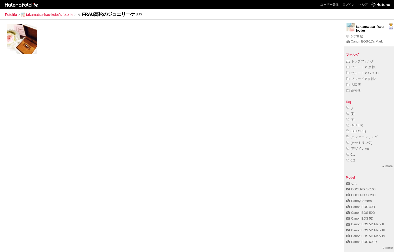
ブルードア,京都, (361, 67)
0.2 (350, 160)
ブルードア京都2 (361, 79)
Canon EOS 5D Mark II (365, 224)
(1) (350, 113)
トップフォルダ (360, 61)
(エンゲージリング (362, 137)
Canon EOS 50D (360, 213)
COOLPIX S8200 (360, 195)
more (387, 166)
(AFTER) (354, 125)
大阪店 (353, 85)
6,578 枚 (355, 36)
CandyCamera (359, 201)
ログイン (348, 4)
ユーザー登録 (329, 4)
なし (352, 183)
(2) (350, 119)
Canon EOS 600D (361, 242)
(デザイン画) (357, 148)
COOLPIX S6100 (360, 189)
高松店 (353, 90)
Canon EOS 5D (359, 218)
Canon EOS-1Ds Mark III (366, 41)
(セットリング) (359, 143)
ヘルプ (363, 4)
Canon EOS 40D (360, 207)
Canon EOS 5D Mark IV (365, 236)
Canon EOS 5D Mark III (365, 230)
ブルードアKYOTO (362, 73)
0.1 (350, 154)
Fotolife (11, 15)
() (349, 108)
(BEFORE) (356, 131)
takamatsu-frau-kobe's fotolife (47, 15)
